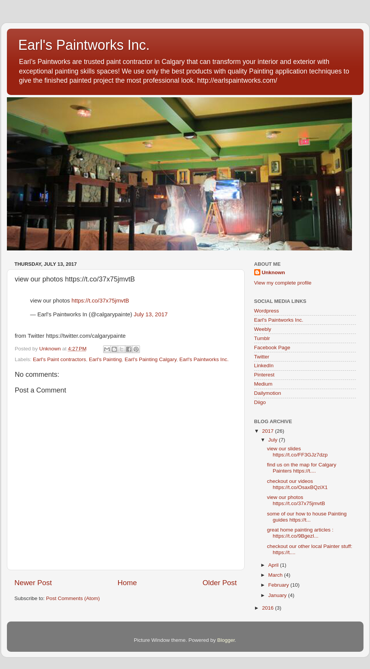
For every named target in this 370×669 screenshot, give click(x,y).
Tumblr (262, 338)
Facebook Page (272, 347)
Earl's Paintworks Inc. (84, 45)
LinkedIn (264, 365)
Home (127, 583)
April (274, 565)
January (278, 595)
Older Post (219, 583)
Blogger (226, 640)
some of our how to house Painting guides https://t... (307, 517)
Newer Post (33, 583)
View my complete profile (283, 283)
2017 (268, 431)
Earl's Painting (105, 359)
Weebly (262, 329)
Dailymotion (267, 393)
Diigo (260, 402)
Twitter (262, 357)
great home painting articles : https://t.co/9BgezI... (300, 533)
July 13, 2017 (151, 314)
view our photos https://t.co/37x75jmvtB (296, 500)
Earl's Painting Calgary (150, 359)
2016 (268, 608)
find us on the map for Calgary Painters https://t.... (301, 468)
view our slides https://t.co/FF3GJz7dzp (297, 452)
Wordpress (266, 311)
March (276, 575)
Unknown (273, 272)
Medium (263, 384)
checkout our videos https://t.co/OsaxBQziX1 (297, 484)
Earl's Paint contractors (59, 359)
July (273, 440)
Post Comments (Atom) (73, 598)
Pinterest (264, 375)
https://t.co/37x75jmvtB (100, 301)
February (279, 585)
